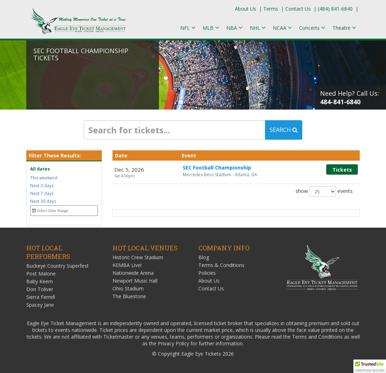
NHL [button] (258, 27)
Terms (270, 8)
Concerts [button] (312, 27)
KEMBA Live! (127, 265)
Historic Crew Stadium (137, 257)
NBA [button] (234, 27)
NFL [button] (187, 27)
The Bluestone (129, 296)
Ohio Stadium (128, 288)
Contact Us (298, 8)
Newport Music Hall (135, 280)
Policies (207, 272)
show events (324, 191)
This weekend (43, 178)
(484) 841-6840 (335, 8)
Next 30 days (43, 201)
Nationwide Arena (133, 272)
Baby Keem (39, 281)
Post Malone (41, 273)
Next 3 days (42, 186)
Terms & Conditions (221, 265)
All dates (40, 169)
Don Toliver (39, 289)
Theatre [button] (344, 27)
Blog (203, 257)
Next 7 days (42, 193)
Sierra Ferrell (40, 297)
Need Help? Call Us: (349, 97)
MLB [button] (211, 27)
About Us (245, 8)
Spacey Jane (40, 304)
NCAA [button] (282, 27)
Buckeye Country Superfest (57, 265)
